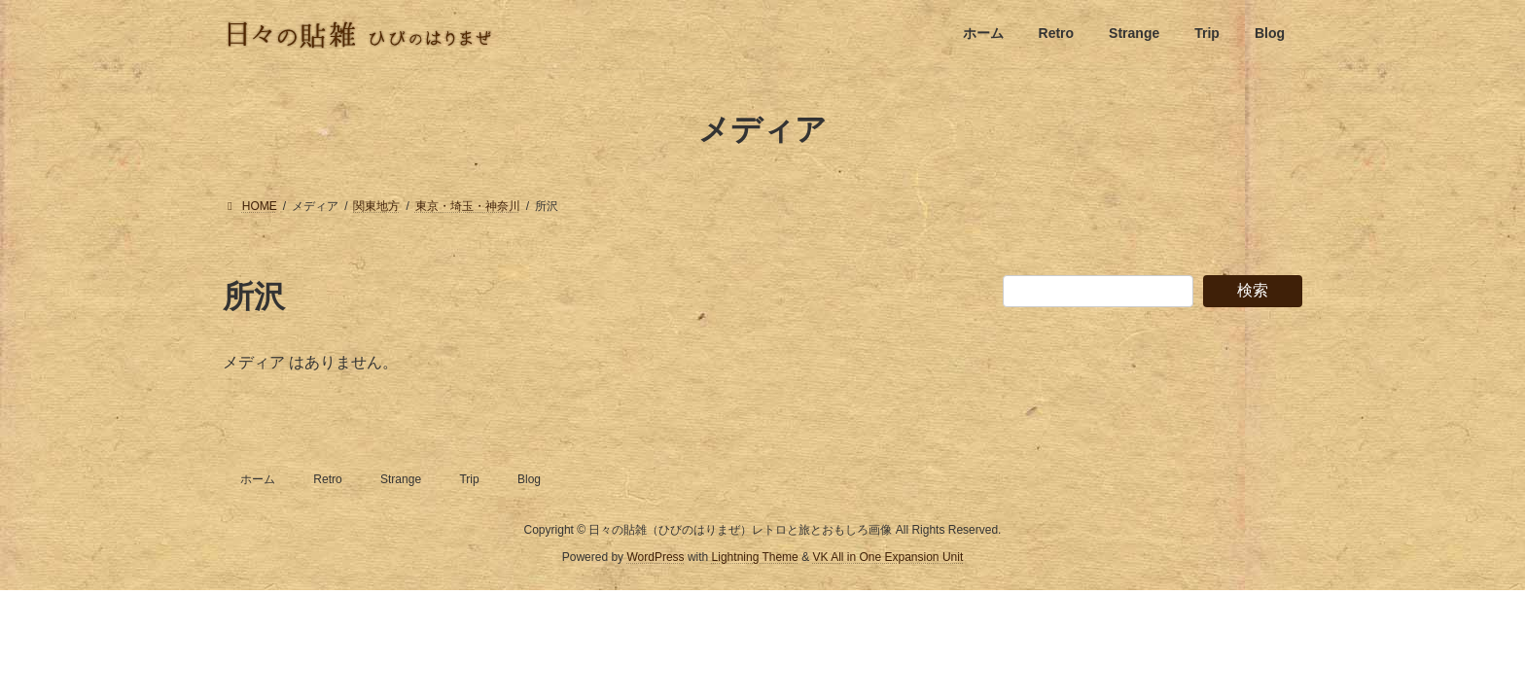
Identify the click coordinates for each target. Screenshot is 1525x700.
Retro (327, 479)
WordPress (655, 557)
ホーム (257, 479)
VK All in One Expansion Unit (887, 557)
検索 (1252, 290)
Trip (469, 479)
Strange (400, 479)
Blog (529, 479)
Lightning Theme (755, 557)
